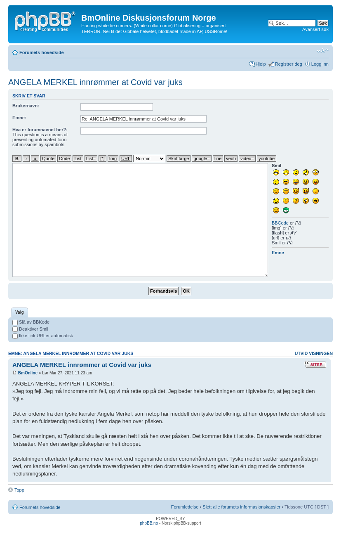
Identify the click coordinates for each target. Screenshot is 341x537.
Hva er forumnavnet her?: (40, 129)
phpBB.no (149, 523)
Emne (278, 252)
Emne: (19, 117)
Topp (19, 489)
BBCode (280, 222)
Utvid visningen (314, 353)
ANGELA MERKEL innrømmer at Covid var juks (95, 82)
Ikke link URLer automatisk (42, 335)
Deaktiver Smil (30, 328)
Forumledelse (185, 506)
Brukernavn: (25, 105)
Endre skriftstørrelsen (323, 50)
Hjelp (261, 64)
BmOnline (28, 373)
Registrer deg (288, 64)
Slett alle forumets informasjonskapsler (241, 506)
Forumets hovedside (41, 52)
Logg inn (320, 64)
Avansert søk (315, 29)
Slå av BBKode (30, 321)
